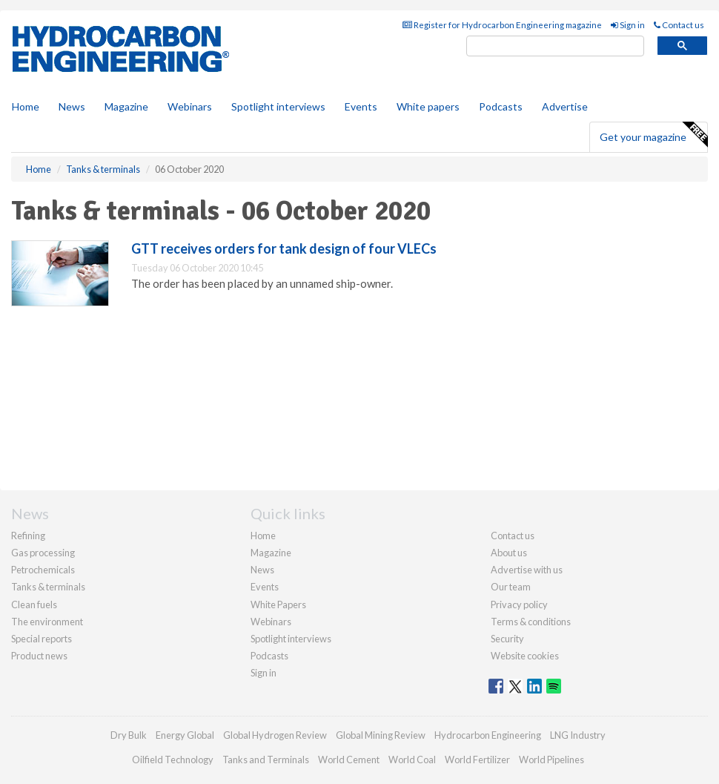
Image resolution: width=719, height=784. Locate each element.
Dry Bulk (128, 735)
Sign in (628, 25)
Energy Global (185, 735)
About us (509, 553)
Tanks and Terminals (265, 759)
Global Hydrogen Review (275, 735)
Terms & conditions (531, 621)
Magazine (126, 106)
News (262, 570)
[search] (555, 46)
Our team (511, 587)
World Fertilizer (477, 759)
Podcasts (501, 106)
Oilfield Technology (172, 759)
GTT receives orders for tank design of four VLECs (284, 248)
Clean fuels (34, 604)
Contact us (679, 25)
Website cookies (525, 656)
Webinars (190, 106)
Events (361, 106)
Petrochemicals (43, 570)
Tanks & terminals (48, 587)
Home (25, 106)
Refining (28, 535)
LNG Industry (578, 735)
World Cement (349, 759)
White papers (428, 106)
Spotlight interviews (278, 106)
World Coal (412, 759)
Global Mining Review (380, 735)
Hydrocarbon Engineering (487, 735)
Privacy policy (519, 604)
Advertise (565, 106)
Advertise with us (527, 570)
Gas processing (43, 553)
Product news (39, 656)
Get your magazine (653, 135)
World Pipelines (551, 759)
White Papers (278, 604)
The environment (47, 621)
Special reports (41, 639)
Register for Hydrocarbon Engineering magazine (502, 25)
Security (507, 639)
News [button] (72, 106)
